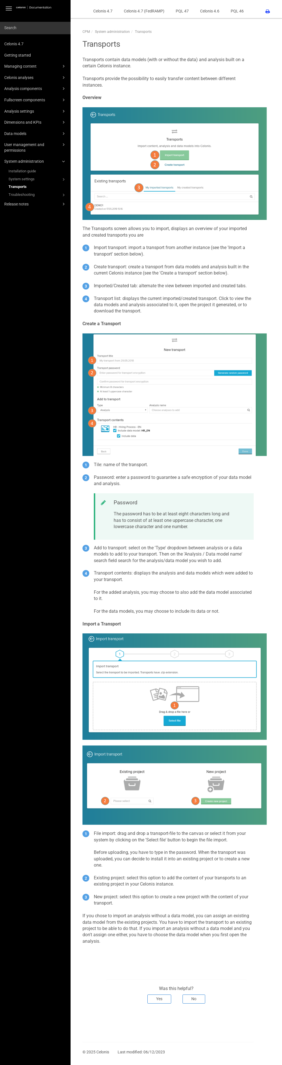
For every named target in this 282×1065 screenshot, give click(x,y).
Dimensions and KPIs (35, 122)
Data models (35, 133)
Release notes (35, 204)
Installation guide (22, 171)
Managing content (35, 66)
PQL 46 (237, 11)
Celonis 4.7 (14, 44)
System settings (38, 179)
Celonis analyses (35, 77)
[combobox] (35, 28)
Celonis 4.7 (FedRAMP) (144, 11)
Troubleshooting (38, 195)
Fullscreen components (35, 100)
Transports (18, 187)
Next (245, 1022)
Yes (159, 999)
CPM (86, 32)
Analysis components (35, 88)
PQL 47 (182, 11)
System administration (35, 161)
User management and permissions (35, 147)
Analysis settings (35, 111)
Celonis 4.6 (209, 11)
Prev (90, 1022)
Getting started (17, 55)
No (193, 999)
